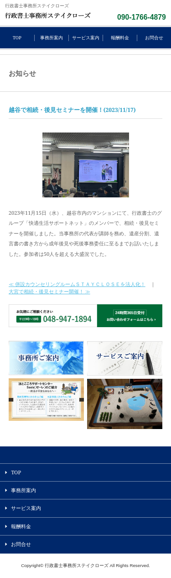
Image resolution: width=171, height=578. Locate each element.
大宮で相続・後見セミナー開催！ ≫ (49, 291)
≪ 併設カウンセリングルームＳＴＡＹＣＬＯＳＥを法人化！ (77, 284)
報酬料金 (120, 38)
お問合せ (154, 38)
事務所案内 (51, 38)
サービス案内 (85, 38)
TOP (17, 38)
